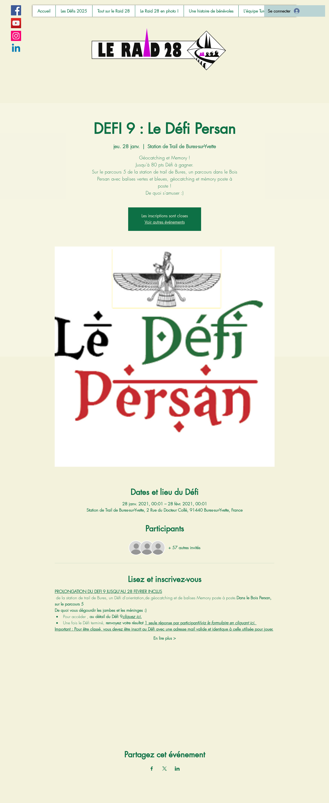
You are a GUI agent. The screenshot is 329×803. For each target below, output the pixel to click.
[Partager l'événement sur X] (164, 768)
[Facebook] (16, 10)
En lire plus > (164, 638)
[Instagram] (16, 36)
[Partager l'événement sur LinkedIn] (177, 768)
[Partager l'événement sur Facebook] (151, 768)
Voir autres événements (165, 222)
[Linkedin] (16, 49)
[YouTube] (16, 23)
